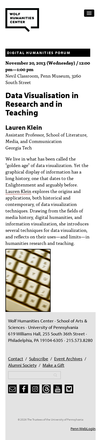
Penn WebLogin (83, 428)
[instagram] (35, 389)
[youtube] (57, 389)
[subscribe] (12, 389)
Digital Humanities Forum (39, 52)
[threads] (46, 389)
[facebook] (23, 389)
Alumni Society (22, 365)
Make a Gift (53, 365)
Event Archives (68, 358)
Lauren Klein (18, 191)
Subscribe (38, 358)
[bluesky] (69, 389)
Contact (15, 358)
